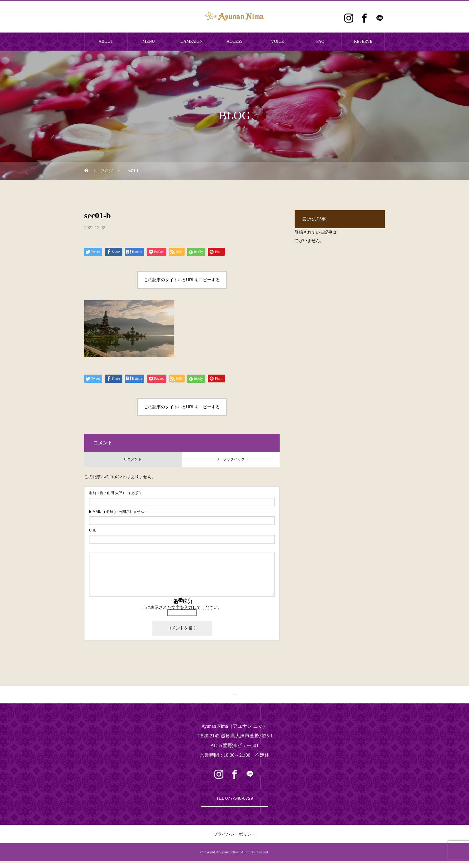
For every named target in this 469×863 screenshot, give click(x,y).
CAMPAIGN (192, 41)
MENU (149, 41)
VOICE (277, 41)
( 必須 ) (115, 493)
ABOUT (106, 41)
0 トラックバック (230, 459)
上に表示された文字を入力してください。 (182, 607)
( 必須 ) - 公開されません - (117, 511)
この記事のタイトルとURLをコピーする (182, 279)
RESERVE (363, 41)
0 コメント (133, 459)
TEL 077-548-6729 (235, 799)
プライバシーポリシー (234, 835)
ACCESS (235, 41)
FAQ (320, 41)
